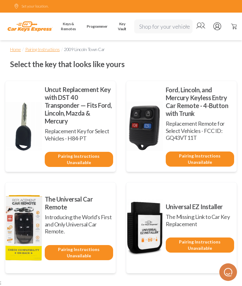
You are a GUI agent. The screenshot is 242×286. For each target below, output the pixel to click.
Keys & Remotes (68, 26)
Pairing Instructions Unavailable (79, 159)
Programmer (97, 26)
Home (15, 49)
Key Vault (122, 26)
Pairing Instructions (42, 49)
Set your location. (31, 6)
